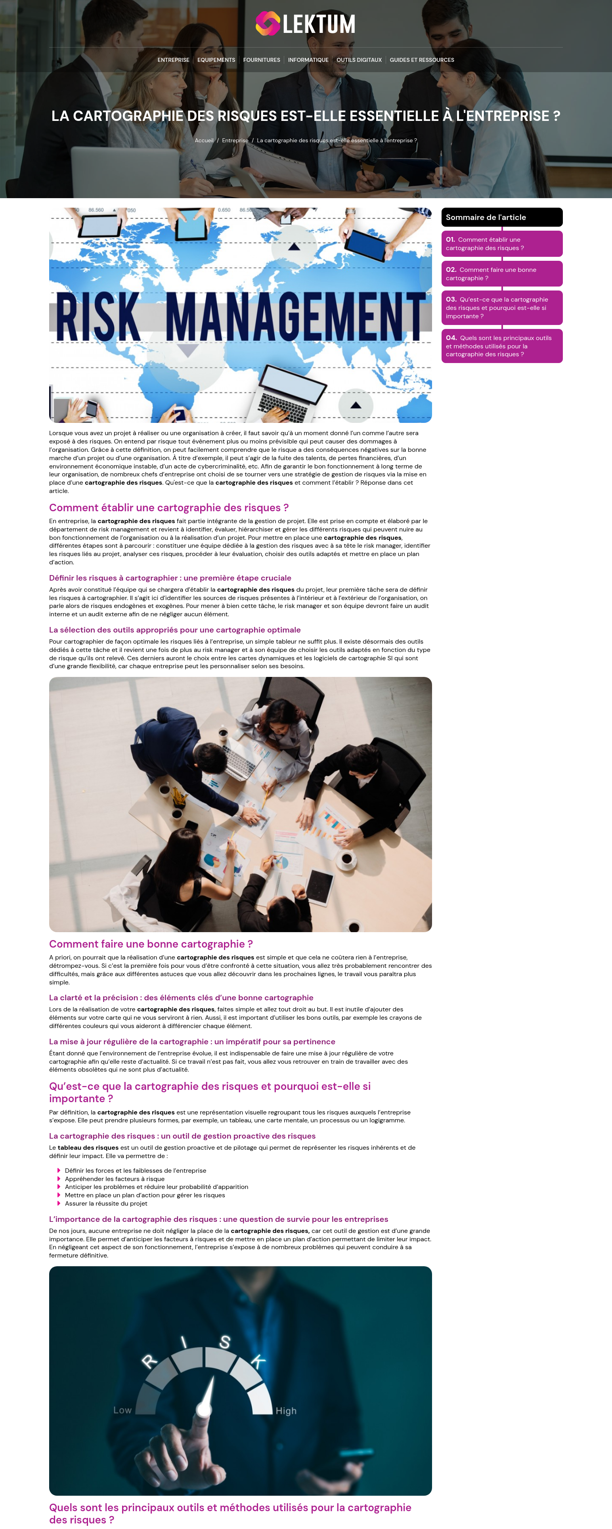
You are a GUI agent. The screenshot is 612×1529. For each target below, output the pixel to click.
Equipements (216, 59)
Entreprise (173, 59)
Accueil (204, 140)
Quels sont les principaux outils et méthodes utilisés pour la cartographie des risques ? (499, 346)
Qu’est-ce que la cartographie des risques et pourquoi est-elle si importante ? (497, 307)
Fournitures (261, 59)
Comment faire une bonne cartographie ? (491, 274)
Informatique (308, 59)
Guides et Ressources (422, 59)
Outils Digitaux (359, 59)
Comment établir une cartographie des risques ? (485, 243)
